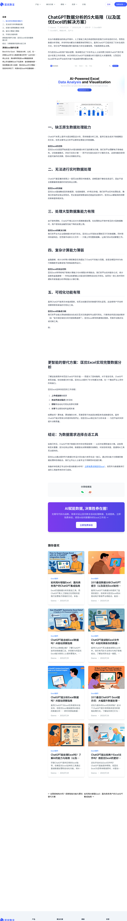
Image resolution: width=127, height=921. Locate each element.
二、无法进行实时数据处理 (12, 24)
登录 (108, 4)
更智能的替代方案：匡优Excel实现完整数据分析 (17, 38)
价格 (84, 4)
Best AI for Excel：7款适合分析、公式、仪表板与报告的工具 (19, 51)
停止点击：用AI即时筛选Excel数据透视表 (17, 58)
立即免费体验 (86, 524)
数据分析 (63, 30)
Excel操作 (98, 27)
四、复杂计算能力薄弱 (10, 31)
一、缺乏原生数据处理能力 (12, 21)
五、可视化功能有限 (9, 34)
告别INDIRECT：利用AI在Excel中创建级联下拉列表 (19, 68)
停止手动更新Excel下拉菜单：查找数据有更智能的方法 (19, 61)
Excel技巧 (54, 30)
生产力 (70, 30)
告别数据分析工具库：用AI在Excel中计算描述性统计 (19, 65)
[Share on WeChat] (82, 492)
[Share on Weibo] (90, 492)
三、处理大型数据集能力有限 (13, 27)
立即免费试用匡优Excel (95, 466)
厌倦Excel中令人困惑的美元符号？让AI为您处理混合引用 (19, 55)
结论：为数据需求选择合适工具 (14, 43)
